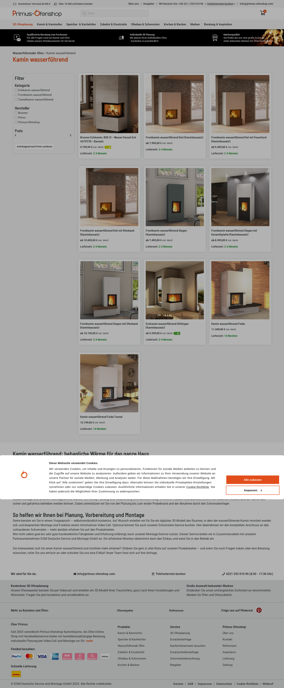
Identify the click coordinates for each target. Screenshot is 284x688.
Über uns (133, 3)
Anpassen (253, 678)
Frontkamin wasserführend (35, 95)
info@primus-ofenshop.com (256, 3)
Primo (22, 117)
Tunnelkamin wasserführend (35, 99)
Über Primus (19, 624)
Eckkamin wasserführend (34, 90)
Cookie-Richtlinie (197, 675)
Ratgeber (148, 3)
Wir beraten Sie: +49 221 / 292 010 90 (181, 3)
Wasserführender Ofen (28, 53)
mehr (89, 641)
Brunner (23, 113)
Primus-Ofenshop (29, 122)
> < (220, 3)
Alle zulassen (253, 668)
